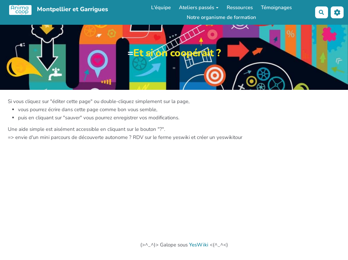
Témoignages (276, 7)
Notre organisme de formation (221, 17)
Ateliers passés (199, 7)
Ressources (240, 7)
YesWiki (198, 244)
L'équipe (161, 7)
